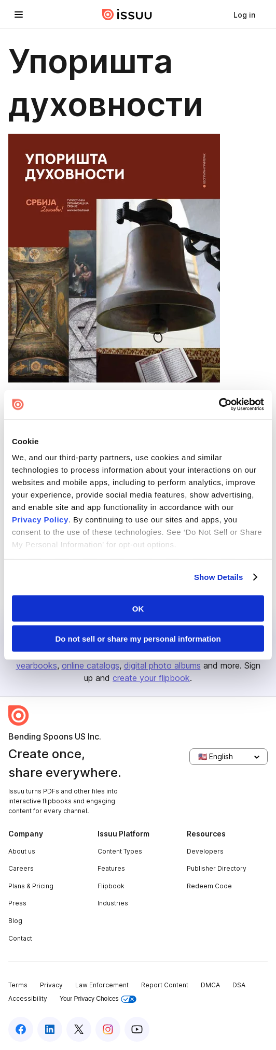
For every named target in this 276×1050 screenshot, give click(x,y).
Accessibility (27, 998)
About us (21, 851)
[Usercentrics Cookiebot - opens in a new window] (218, 405)
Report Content (164, 985)
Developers (205, 851)
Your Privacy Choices (98, 999)
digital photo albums (162, 665)
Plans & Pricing (30, 886)
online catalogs (90, 665)
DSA (238, 985)
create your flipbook (151, 678)
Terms (17, 985)
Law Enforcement (102, 985)
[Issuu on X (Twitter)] (78, 1029)
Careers (21, 868)
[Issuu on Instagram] (107, 1029)
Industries (113, 903)
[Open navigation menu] (18, 14)
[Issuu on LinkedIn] (49, 1029)
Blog (15, 921)
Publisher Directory (216, 868)
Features (111, 868)
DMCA (210, 985)
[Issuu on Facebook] (20, 1029)
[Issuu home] (127, 14)
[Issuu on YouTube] (137, 1029)
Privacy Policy (40, 519)
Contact (20, 938)
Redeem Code (209, 886)
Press (17, 903)
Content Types (120, 851)
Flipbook (111, 886)
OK (138, 608)
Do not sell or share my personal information (137, 638)
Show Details (218, 577)
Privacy (51, 985)
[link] (244, 14)
